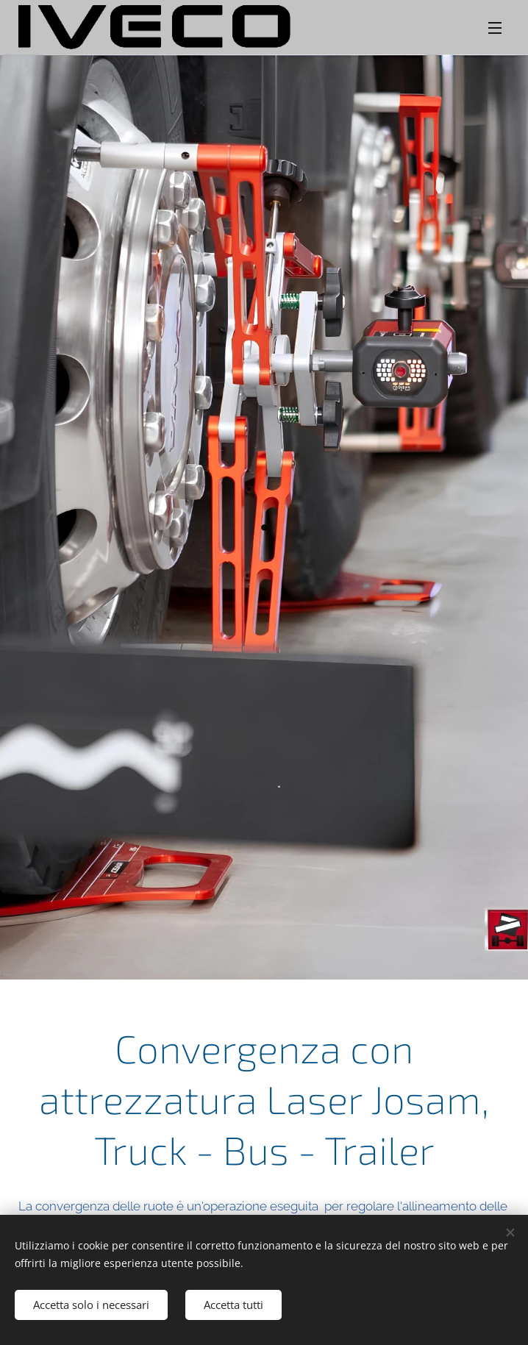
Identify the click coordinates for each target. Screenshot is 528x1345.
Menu (495, 28)
